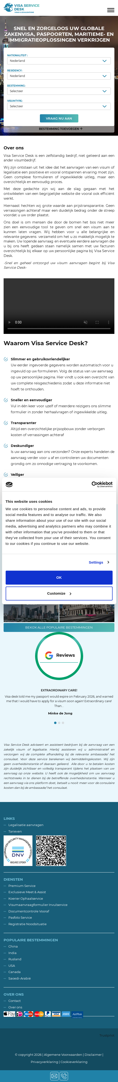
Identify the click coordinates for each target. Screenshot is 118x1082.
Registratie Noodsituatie (27, 924)
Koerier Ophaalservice (25, 898)
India (12, 953)
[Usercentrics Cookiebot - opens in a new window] (91, 484)
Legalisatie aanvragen (25, 825)
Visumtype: (59, 104)
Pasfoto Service (20, 917)
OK (59, 577)
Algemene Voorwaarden (63, 1055)
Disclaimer (93, 1055)
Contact (14, 1001)
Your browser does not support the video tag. (59, 306)
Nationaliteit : (59, 59)
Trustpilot (106, 1035)
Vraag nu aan (59, 118)
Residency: (59, 74)
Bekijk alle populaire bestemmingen (59, 627)
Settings (96, 562)
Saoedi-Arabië (19, 978)
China (13, 946)
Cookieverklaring (74, 1062)
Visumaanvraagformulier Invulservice (38, 905)
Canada (14, 972)
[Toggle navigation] (110, 8)
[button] (59, 129)
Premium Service (22, 886)
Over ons (15, 1007)
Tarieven (15, 831)
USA (11, 965)
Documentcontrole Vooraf (28, 911)
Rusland (14, 959)
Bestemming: (59, 89)
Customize (59, 593)
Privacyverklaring (44, 1062)
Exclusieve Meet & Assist (27, 892)
